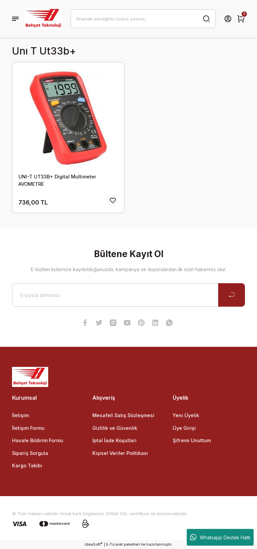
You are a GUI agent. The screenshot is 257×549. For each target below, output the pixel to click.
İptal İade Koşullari (114, 440)
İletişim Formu (28, 428)
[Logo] (43, 18)
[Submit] (231, 295)
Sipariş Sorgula (30, 453)
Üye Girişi (184, 428)
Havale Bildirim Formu (37, 440)
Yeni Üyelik (186, 415)
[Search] (143, 18)
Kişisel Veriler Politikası (120, 453)
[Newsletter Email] (128, 295)
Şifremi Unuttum (192, 440)
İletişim (20, 415)
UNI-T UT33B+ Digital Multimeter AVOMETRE (57, 180)
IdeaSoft (93, 544)
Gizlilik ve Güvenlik (114, 428)
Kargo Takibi (27, 465)
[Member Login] (228, 19)
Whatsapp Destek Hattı (220, 537)
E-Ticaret (114, 544)
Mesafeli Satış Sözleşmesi (123, 415)
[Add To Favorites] (112, 200)
